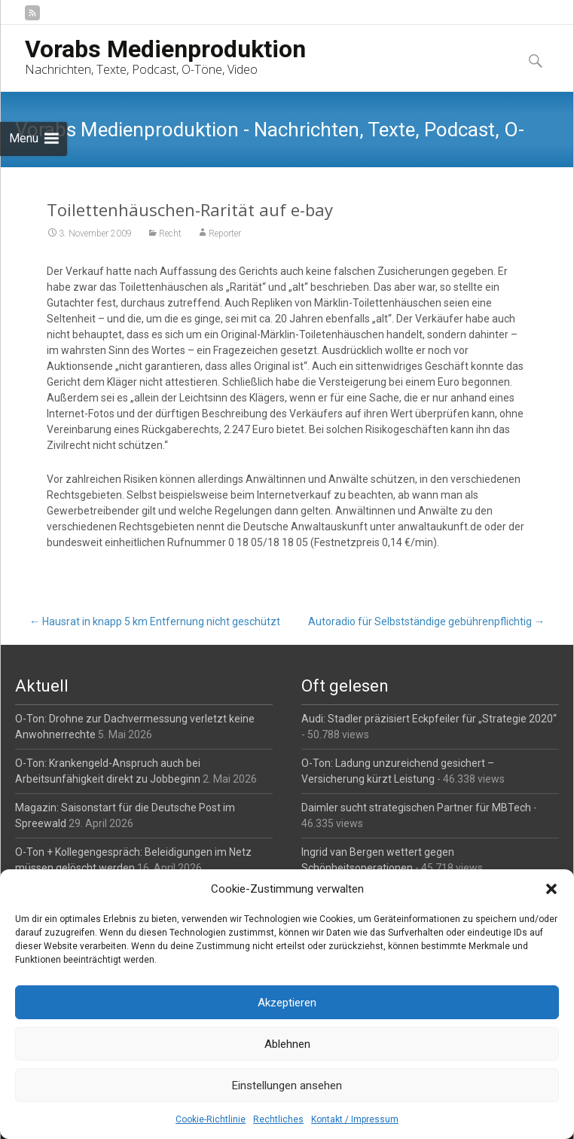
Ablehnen (287, 1044)
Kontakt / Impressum (354, 1119)
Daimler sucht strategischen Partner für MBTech (416, 808)
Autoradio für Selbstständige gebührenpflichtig (426, 621)
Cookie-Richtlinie (211, 1119)
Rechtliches (278, 1119)
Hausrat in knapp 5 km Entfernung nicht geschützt (154, 621)
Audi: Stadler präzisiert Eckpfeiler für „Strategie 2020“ (429, 719)
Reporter (225, 233)
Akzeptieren (287, 1002)
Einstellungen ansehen (287, 1085)
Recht (170, 233)
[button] (551, 888)
